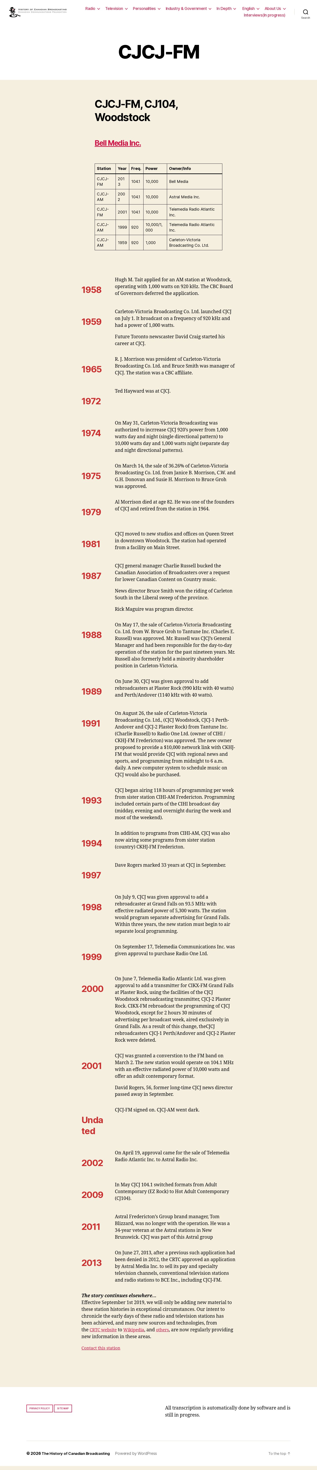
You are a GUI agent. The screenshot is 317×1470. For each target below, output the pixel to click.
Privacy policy (39, 1412)
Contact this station (102, 1352)
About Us (225, 17)
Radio (117, 10)
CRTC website (104, 1334)
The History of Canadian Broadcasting (78, 1457)
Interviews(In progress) (265, 17)
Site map (63, 1412)
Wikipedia (136, 1334)
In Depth (250, 10)
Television (140, 10)
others (167, 1334)
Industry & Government (212, 10)
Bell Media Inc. (124, 146)
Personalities (170, 10)
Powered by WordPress (141, 1457)
